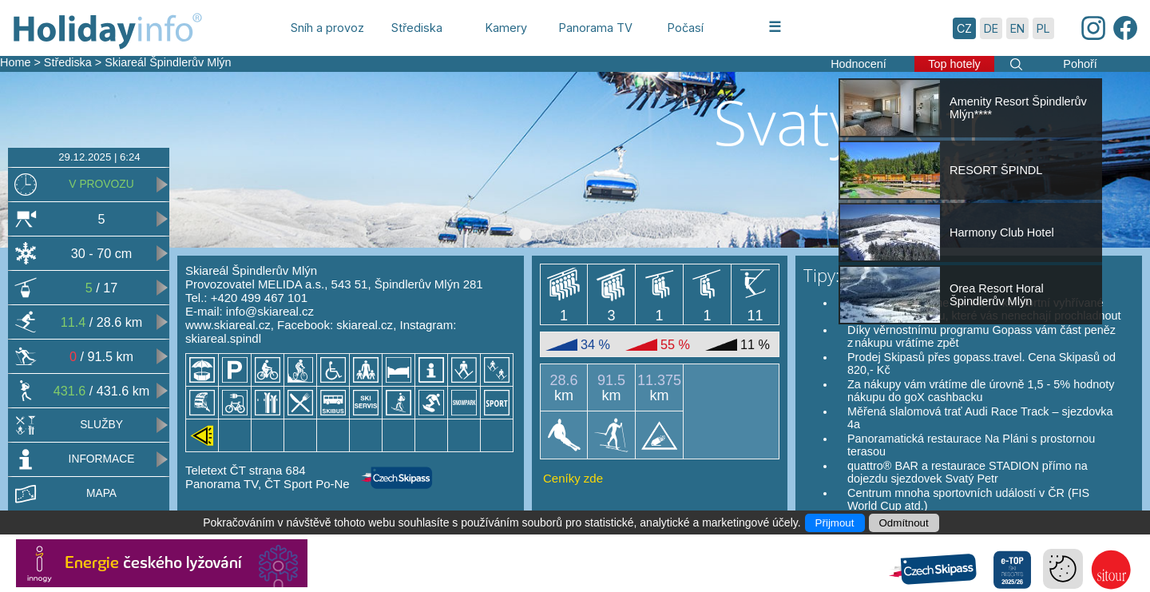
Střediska (68, 62)
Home (15, 62)
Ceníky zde (573, 478)
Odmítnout (904, 523)
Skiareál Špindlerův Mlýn (168, 62)
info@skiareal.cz (270, 311)
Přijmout (835, 523)
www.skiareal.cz (228, 325)
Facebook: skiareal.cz (335, 325)
